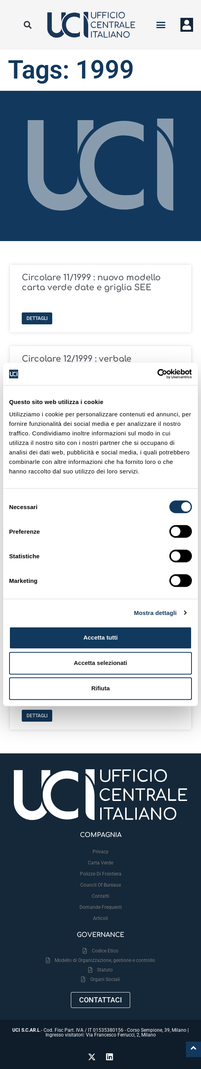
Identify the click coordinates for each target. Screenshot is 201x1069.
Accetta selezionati (100, 662)
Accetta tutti (100, 637)
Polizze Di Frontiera (100, 874)
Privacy (100, 851)
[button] (160, 25)
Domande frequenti (101, 907)
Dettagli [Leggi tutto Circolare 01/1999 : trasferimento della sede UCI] (37, 715)
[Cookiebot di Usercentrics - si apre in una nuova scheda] (157, 374)
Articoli (100, 918)
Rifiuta (100, 688)
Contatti (100, 896)
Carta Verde (100, 863)
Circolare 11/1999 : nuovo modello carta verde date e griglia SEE (91, 282)
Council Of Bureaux (100, 885)
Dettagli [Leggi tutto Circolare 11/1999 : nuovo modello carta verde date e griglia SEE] (37, 318)
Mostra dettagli (155, 612)
